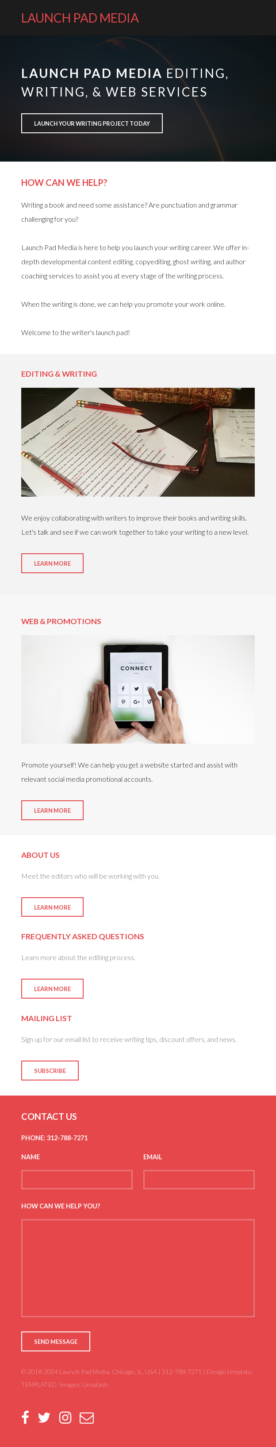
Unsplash (95, 1384)
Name (30, 1157)
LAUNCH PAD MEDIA (80, 17)
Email (152, 1157)
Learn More (52, 563)
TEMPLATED (39, 1384)
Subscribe (50, 1070)
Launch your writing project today (92, 123)
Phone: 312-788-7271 (54, 1138)
